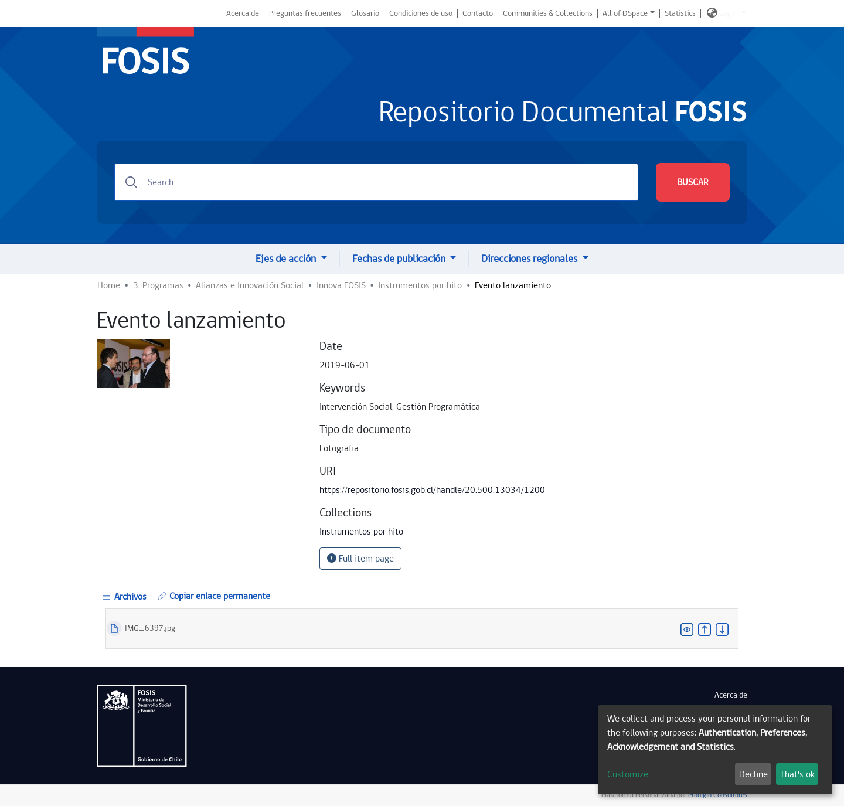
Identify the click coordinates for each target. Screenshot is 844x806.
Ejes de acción (287, 258)
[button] (712, 13)
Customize (627, 774)
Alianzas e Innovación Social (250, 285)
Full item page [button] (360, 558)
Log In (729, 13)
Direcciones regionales (530, 258)
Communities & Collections (548, 13)
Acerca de (242, 13)
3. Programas (158, 285)
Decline (753, 774)
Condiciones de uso (420, 13)
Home (108, 285)
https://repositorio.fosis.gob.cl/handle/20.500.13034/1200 (432, 490)
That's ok (797, 774)
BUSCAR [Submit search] (693, 182)
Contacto (477, 13)
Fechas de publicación (400, 258)
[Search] (376, 182)
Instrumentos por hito (420, 285)
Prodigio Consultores (716, 795)
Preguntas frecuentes (305, 13)
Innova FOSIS (341, 285)
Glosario (365, 13)
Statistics (680, 13)
